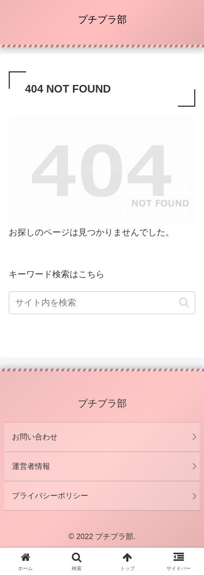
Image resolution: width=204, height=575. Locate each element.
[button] (184, 302)
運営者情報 (31, 466)
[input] (102, 302)
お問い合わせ (35, 436)
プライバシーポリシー (50, 495)
